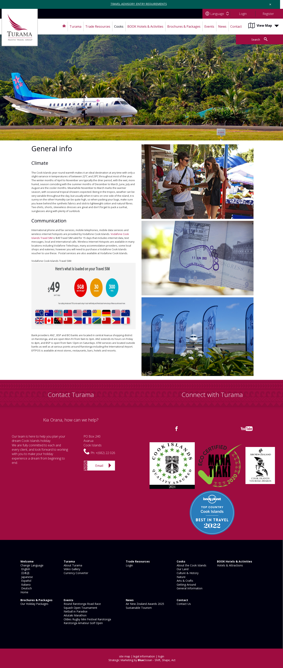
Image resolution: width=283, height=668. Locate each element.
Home (24, 592)
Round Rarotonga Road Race (82, 604)
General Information (189, 588)
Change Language (31, 565)
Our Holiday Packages (34, 604)
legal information (144, 656)
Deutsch (26, 588)
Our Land (182, 569)
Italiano (25, 584)
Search (255, 39)
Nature (181, 577)
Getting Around (186, 584)
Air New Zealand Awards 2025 (144, 604)
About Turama (72, 565)
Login (129, 565)
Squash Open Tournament (80, 608)
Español (25, 580)
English (25, 569)
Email (99, 465)
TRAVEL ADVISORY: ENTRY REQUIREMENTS (138, 4)
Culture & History (187, 573)
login (161, 656)
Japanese (26, 577)
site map (124, 656)
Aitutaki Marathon (74, 615)
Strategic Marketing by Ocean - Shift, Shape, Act (141, 660)
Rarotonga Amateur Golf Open (83, 623)
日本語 (24, 573)
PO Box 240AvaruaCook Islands (93, 440)
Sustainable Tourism (138, 608)
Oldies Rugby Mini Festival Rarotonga (87, 619)
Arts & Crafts (184, 580)
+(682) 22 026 (105, 453)
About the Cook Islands (191, 565)
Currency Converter (75, 573)
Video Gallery (71, 569)
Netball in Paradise (75, 611)
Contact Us (183, 604)
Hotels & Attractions (229, 565)
